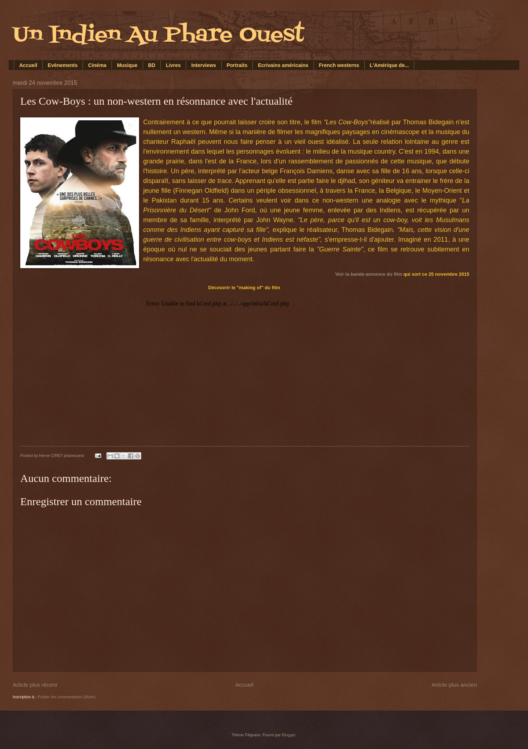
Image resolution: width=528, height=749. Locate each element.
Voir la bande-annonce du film (368, 274)
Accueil (28, 65)
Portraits (237, 65)
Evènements (62, 65)
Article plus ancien (454, 685)
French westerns (339, 65)
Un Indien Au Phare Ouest (158, 35)
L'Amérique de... (389, 65)
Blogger (288, 735)
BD (151, 65)
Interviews (203, 65)
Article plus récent (35, 685)
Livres (173, 65)
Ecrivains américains (283, 65)
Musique (127, 65)
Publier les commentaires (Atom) (67, 697)
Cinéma (97, 65)
